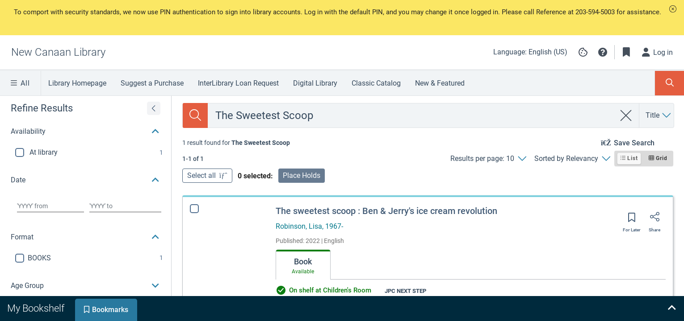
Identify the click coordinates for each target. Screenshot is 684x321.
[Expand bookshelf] (671, 308)
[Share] (654, 219)
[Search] (195, 115)
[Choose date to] (125, 206)
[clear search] (626, 115)
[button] (672, 8)
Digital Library (315, 83)
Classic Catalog (376, 83)
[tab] (303, 265)
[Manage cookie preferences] (583, 52)
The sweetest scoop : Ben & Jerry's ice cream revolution (386, 211)
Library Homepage (77, 83)
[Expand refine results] (153, 108)
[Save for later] (631, 220)
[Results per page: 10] (488, 159)
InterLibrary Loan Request (238, 83)
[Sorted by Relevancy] (572, 159)
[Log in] (657, 52)
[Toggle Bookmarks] (626, 52)
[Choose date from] (50, 206)
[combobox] (411, 115)
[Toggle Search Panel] (669, 83)
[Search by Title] (659, 115)
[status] (236, 143)
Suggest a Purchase (152, 83)
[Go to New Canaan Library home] (58, 52)
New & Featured (440, 83)
